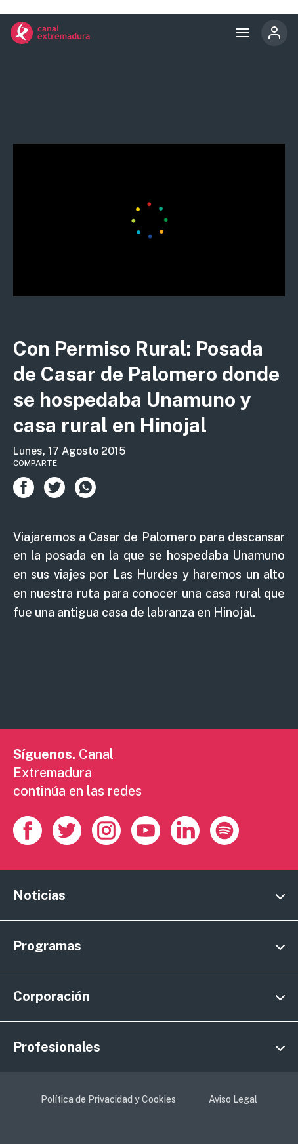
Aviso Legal (233, 1099)
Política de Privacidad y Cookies (108, 1099)
